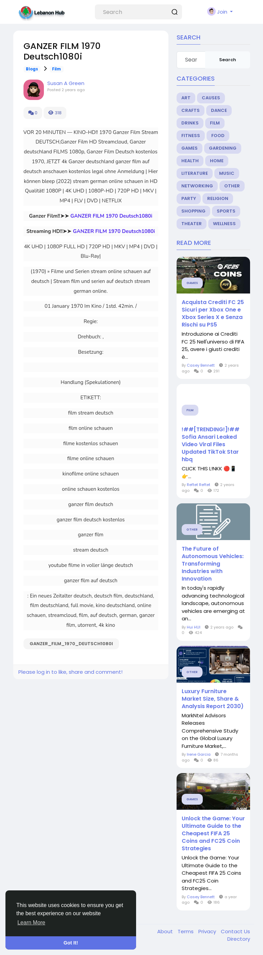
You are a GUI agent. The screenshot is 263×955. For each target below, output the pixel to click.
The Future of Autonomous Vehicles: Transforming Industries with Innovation (213, 564)
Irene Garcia (199, 754)
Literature (194, 173)
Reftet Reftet (198, 484)
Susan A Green (65, 83)
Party (188, 198)
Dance (219, 110)
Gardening (222, 148)
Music (226, 173)
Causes (211, 98)
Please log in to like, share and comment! (70, 671)
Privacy (207, 931)
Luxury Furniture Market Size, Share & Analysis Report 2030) (213, 699)
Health (190, 160)
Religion (217, 198)
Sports (226, 211)
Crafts (190, 110)
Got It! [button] (71, 942)
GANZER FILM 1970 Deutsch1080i (111, 216)
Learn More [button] (31, 922)
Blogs (32, 69)
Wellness (224, 223)
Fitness (190, 135)
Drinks (190, 123)
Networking (197, 186)
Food (218, 135)
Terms (186, 931)
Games (189, 148)
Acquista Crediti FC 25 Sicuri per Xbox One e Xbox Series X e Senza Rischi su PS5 (213, 314)
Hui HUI (193, 627)
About (165, 931)
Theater (191, 223)
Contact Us (235, 931)
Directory (238, 938)
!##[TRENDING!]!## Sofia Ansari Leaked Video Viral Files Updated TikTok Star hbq (211, 444)
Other (232, 186)
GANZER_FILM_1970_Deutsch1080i (71, 643)
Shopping (193, 211)
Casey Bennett (201, 365)
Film (56, 69)
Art (186, 98)
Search (227, 59)
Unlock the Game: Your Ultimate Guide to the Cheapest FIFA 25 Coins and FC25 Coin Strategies (213, 833)
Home (217, 160)
